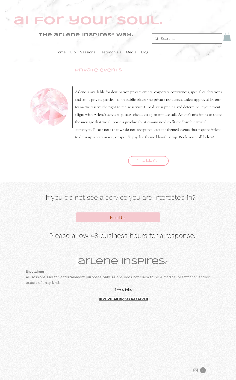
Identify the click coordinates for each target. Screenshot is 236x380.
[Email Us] (118, 217)
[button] (227, 36)
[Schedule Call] (148, 161)
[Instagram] (195, 370)
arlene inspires (121, 262)
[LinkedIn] (203, 370)
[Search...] (186, 39)
